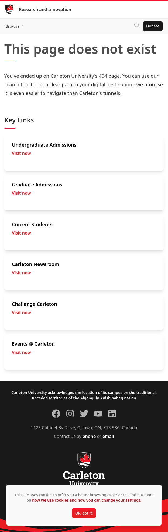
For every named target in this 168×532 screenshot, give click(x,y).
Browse (12, 26)
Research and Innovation (45, 9)
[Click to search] (137, 26)
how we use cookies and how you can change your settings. (86, 500)
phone (90, 436)
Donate (152, 26)
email (108, 436)
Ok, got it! (84, 513)
